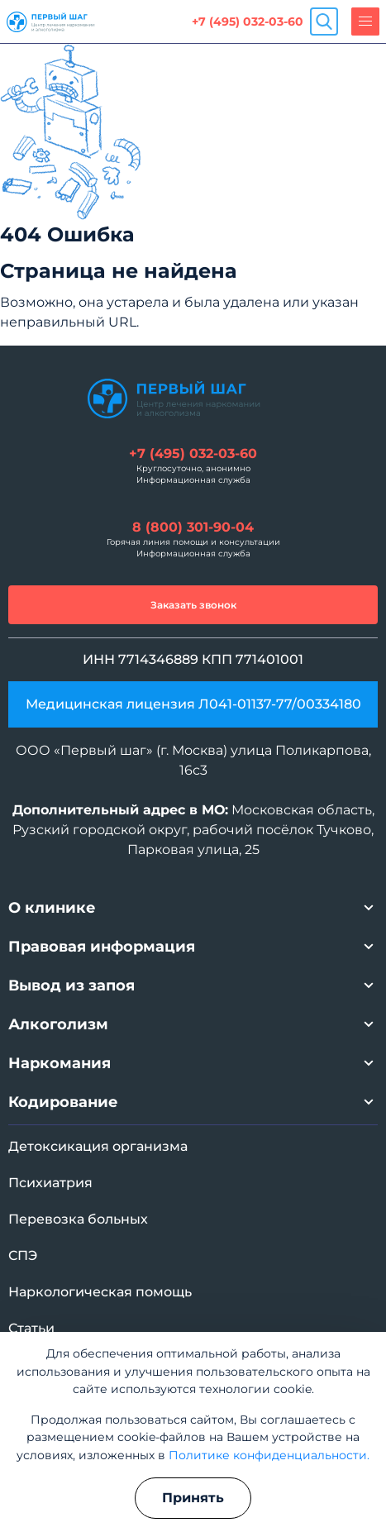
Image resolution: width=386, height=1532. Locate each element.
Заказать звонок (193, 605)
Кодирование (63, 1102)
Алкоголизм (58, 1024)
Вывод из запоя (71, 985)
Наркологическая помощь (100, 1292)
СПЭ (22, 1255)
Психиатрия (50, 1183)
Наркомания (59, 1063)
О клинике (52, 908)
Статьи (31, 1328)
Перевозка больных (78, 1219)
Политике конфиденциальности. (269, 1455)
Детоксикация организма (98, 1146)
